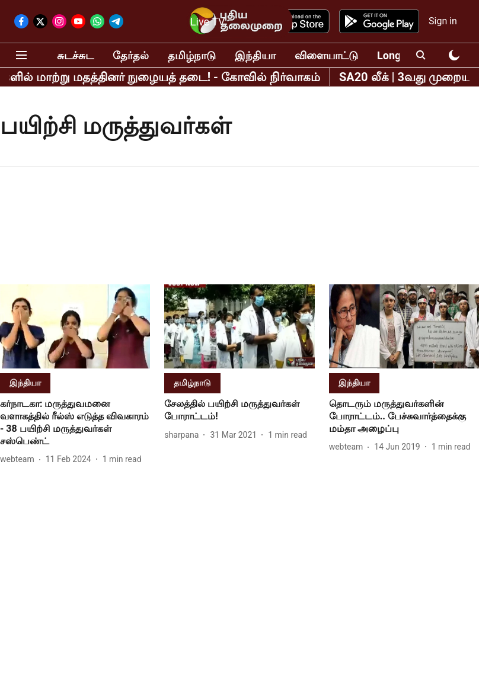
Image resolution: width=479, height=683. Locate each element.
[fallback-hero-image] (75, 326)
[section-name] (25, 382)
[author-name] (19, 459)
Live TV (207, 21)
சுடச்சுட (75, 55)
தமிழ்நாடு (192, 55)
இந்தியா (255, 55)
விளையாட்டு (326, 55)
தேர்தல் (131, 55)
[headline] (75, 422)
